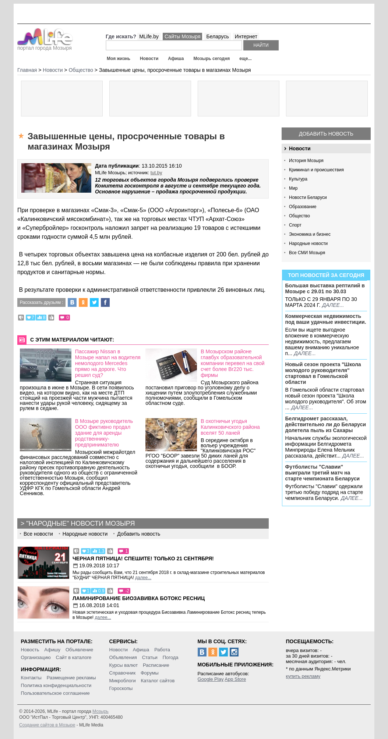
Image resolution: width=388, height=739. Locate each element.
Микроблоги (122, 680)
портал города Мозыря (45, 46)
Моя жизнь (118, 58)
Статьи (150, 657)
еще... (245, 58)
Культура (298, 179)
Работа (162, 649)
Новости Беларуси (308, 197)
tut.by (156, 172)
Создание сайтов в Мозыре (47, 725)
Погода (171, 657)
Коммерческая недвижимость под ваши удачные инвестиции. (325, 319)
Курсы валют (123, 665)
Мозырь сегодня (212, 58)
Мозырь (100, 711)
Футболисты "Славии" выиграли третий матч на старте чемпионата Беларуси (322, 472)
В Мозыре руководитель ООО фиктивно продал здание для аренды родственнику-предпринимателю (104, 433)
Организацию (36, 657)
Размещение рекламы (71, 677)
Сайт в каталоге (74, 657)
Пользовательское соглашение (55, 693)
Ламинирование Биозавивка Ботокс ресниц (139, 598)
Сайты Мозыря (182, 36)
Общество (299, 215)
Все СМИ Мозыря (307, 252)
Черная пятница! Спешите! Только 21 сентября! (143, 558)
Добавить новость (326, 134)
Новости (149, 58)
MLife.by (149, 36)
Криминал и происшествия (316, 169)
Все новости (38, 534)
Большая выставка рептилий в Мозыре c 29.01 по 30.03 (325, 288)
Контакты (31, 677)
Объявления (123, 657)
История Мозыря (306, 160)
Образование (302, 206)
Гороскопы (121, 688)
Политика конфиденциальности (56, 685)
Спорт (295, 225)
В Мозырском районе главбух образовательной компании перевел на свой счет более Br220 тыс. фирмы (232, 363)
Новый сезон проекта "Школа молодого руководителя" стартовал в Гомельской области (323, 373)
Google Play (211, 679)
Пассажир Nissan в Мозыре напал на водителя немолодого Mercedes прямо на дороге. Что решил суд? (108, 363)
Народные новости (308, 243)
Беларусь (217, 36)
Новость (30, 649)
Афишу (52, 649)
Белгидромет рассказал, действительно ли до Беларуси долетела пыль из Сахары (325, 424)
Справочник (122, 673)
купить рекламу (303, 676)
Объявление (79, 649)
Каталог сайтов (158, 680)
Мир (293, 188)
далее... (333, 305)
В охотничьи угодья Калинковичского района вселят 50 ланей (230, 427)
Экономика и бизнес (310, 234)
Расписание (156, 665)
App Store (235, 679)
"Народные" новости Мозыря (80, 523)
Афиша (176, 58)
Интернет (246, 36)
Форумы (150, 673)
